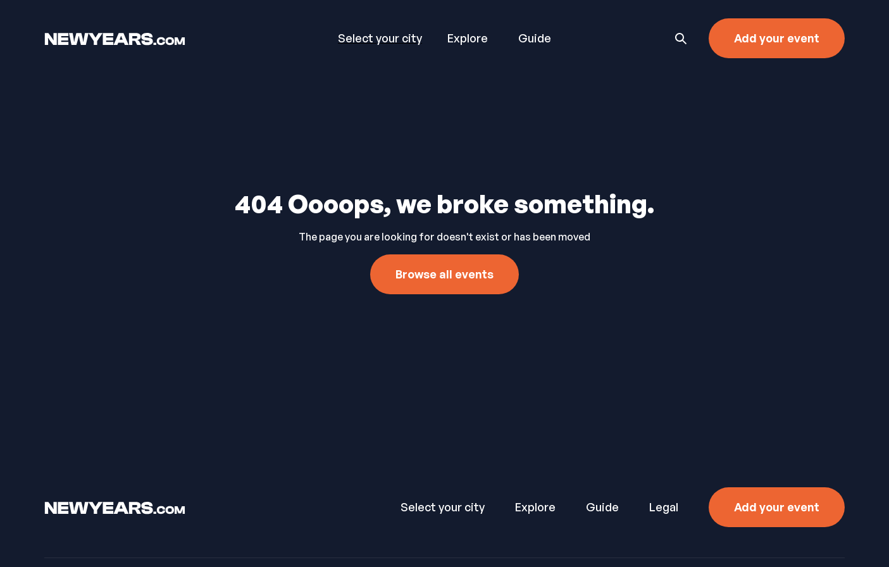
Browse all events (444, 274)
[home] (155, 38)
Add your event (776, 38)
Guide (534, 38)
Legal (663, 507)
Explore (467, 38)
